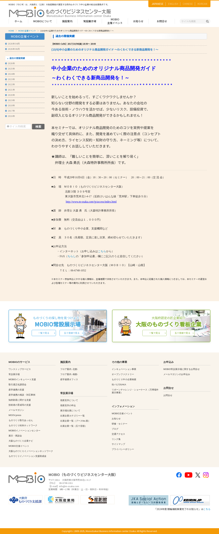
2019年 (10, 100)
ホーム (18, 21)
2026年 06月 (12, 48)
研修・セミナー (119, 423)
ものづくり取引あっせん (21, 420)
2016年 (10, 115)
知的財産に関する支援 (20, 400)
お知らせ (138, 21)
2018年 (10, 105)
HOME (11, 30)
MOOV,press (15, 415)
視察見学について (69, 400)
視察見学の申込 (68, 405)
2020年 (10, 94)
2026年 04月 (12, 43)
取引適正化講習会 (17, 384)
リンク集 (116, 439)
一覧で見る (43, 332)
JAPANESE (157, 3)
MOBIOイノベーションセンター (24, 430)
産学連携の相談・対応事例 (22, 395)
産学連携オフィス (69, 379)
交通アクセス (118, 434)
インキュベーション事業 (124, 369)
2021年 (10, 89)
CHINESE (188, 3)
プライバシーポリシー (123, 449)
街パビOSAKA (119, 384)
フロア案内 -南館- (69, 374)
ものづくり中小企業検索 (124, 379)
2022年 (10, 84)
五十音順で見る (72, 332)
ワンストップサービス (20, 369)
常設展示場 (89, 21)
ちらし (72, 256)
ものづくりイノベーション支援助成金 (27, 456)
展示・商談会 (15, 435)
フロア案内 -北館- (69, 369)
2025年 (10, 68)
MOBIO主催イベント (115, 21)
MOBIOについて (42, 21)
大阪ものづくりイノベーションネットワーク (31, 451)
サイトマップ (118, 444)
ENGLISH (173, 3)
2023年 (10, 79)
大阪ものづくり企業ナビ (21, 441)
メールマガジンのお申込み (176, 374)
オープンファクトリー (123, 374)
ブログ (115, 429)
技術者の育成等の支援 (20, 405)
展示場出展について (70, 410)
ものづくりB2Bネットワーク (23, 425)
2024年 (10, 73)
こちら (102, 251)
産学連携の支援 (16, 389)
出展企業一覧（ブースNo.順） (75, 421)
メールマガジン (16, 410)
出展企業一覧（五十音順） (73, 426)
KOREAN (202, 3)
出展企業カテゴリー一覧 (72, 415)
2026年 (10, 63)
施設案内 (67, 21)
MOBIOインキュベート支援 (22, 379)
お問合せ (162, 21)
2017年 (10, 110)
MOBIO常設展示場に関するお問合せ (181, 369)
